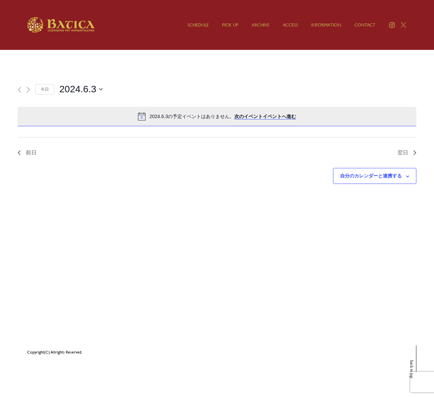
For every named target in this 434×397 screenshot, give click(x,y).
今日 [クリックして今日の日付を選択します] (45, 89)
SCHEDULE (198, 24)
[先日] (19, 90)
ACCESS (290, 24)
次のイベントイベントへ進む (265, 116)
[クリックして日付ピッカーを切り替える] (81, 89)
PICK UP (230, 24)
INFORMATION (326, 24)
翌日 (406, 152)
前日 (27, 152)
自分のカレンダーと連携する (371, 175)
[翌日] (28, 90)
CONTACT (364, 24)
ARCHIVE (261, 24)
